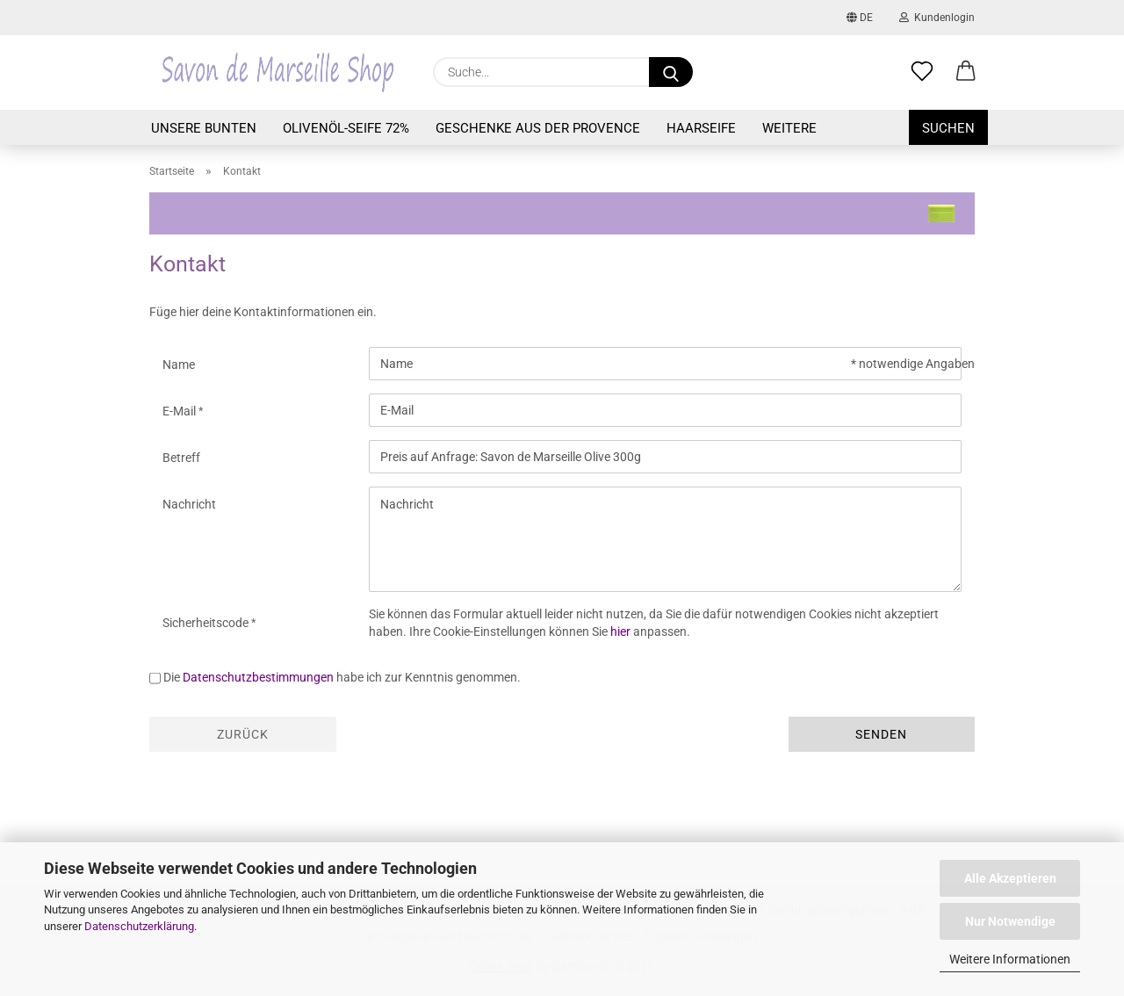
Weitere (789, 128)
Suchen (948, 128)
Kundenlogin (937, 17)
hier (620, 631)
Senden (881, 734)
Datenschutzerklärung (139, 926)
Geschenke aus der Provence (538, 128)
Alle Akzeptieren (1010, 878)
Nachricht (189, 504)
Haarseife (701, 128)
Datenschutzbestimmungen (258, 677)
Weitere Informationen (1009, 959)
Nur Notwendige (1010, 921)
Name (178, 364)
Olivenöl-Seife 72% (346, 128)
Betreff (181, 458)
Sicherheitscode (206, 623)
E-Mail (180, 411)
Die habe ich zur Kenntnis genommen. (342, 677)
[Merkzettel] (922, 72)
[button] (966, 72)
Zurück (243, 734)
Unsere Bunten (203, 128)
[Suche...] (671, 72)
